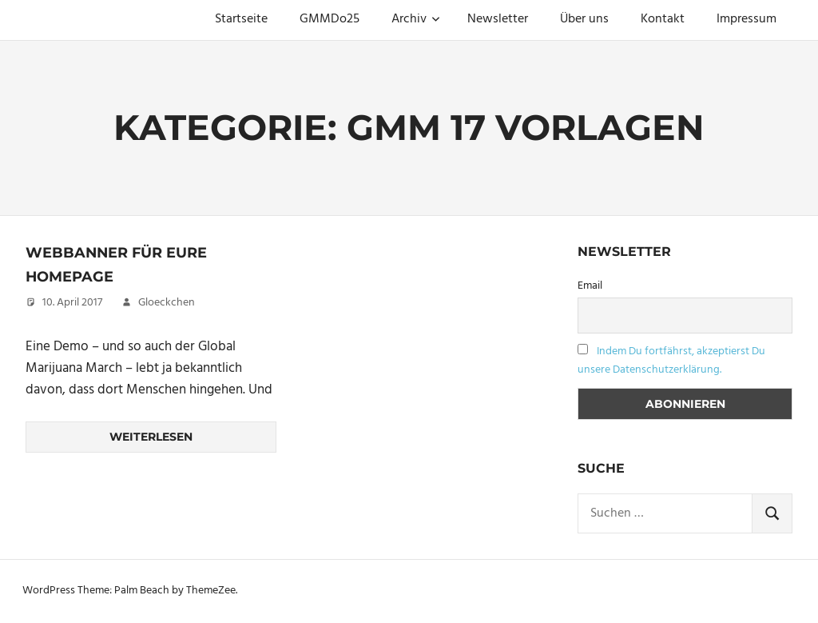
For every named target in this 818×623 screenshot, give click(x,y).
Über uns (584, 19)
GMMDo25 (329, 19)
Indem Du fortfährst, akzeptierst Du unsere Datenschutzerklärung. (671, 360)
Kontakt (663, 19)
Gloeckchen (166, 303)
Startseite (241, 19)
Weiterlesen (151, 436)
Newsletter (497, 19)
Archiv (415, 19)
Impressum (746, 19)
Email (590, 286)
